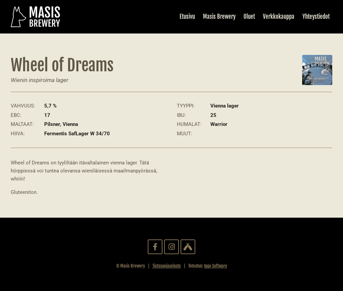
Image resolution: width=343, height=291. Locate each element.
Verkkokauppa (278, 16)
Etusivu (187, 16)
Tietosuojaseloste (166, 266)
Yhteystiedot (316, 16)
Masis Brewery (219, 16)
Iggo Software (215, 266)
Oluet (249, 16)
